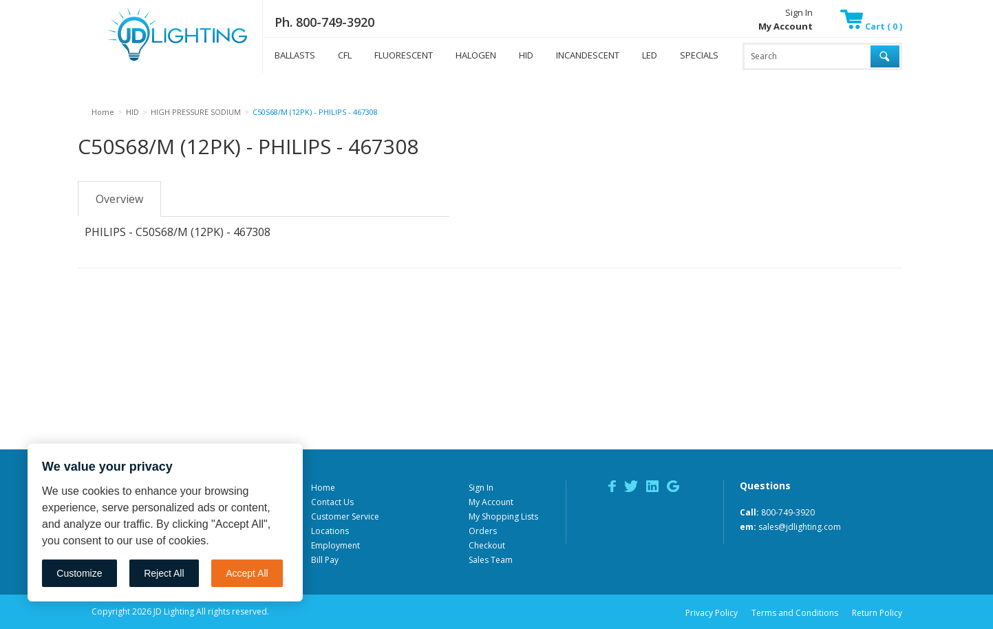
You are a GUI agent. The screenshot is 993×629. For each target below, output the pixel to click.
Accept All (247, 573)
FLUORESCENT (403, 55)
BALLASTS (295, 55)
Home (323, 487)
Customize (79, 573)
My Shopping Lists (503, 516)
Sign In (799, 12)
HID (526, 55)
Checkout (487, 545)
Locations (330, 531)
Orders (483, 531)
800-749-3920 (788, 512)
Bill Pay (325, 560)
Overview (119, 198)
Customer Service (345, 516)
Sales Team (491, 560)
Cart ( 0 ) (871, 26)
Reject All (164, 573)
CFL (345, 55)
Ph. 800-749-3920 (324, 22)
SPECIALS (699, 55)
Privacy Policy (711, 613)
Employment (335, 545)
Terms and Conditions (794, 613)
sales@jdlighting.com (799, 527)
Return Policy (877, 613)
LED (649, 55)
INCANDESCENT (587, 55)
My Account (491, 502)
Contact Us (332, 502)
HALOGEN (476, 55)
